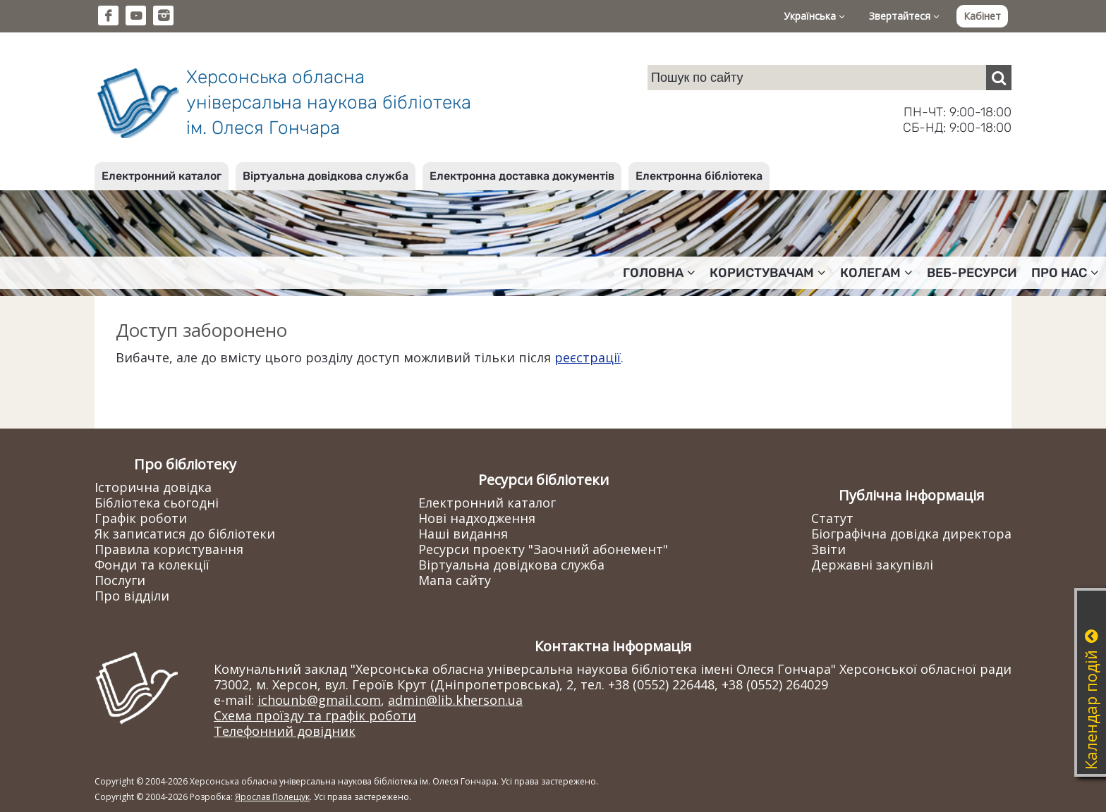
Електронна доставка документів (522, 176)
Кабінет (982, 16)
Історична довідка (153, 487)
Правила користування (169, 549)
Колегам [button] (876, 273)
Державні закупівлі (872, 564)
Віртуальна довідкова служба (325, 176)
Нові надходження (476, 518)
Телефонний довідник (285, 730)
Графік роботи (141, 518)
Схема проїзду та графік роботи (315, 715)
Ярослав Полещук (272, 797)
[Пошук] (998, 77)
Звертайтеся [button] (904, 16)
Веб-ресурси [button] (972, 273)
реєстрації (587, 357)
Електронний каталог (161, 176)
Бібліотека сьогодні (157, 502)
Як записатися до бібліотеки (185, 533)
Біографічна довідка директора (911, 533)
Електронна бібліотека (699, 176)
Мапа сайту (454, 580)
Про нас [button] (1065, 273)
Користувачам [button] (768, 273)
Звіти (828, 549)
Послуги (120, 580)
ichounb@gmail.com (319, 699)
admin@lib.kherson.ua (455, 699)
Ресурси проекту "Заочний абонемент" (543, 549)
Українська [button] (814, 16)
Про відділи (132, 595)
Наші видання (463, 533)
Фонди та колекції (152, 564)
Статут (832, 518)
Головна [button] (659, 273)
